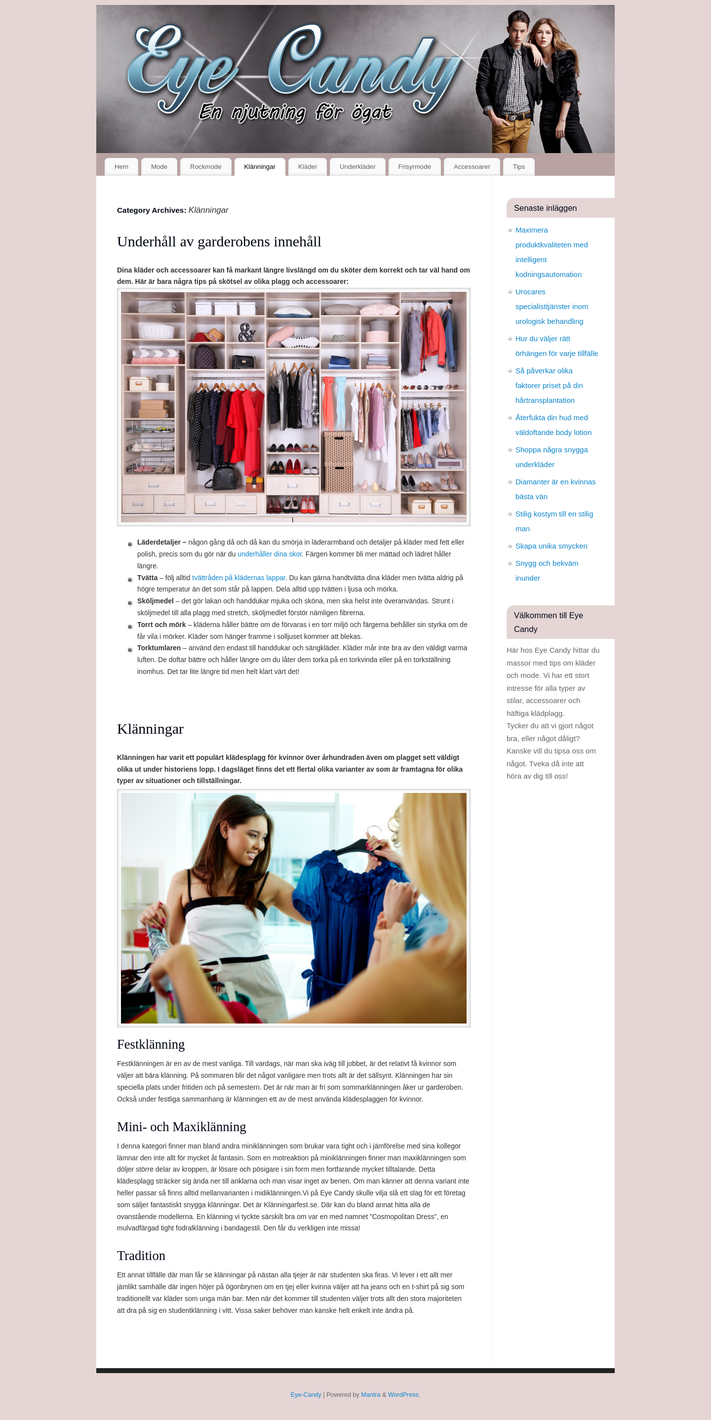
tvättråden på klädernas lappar (238, 578)
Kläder (307, 166)
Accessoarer (472, 166)
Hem (121, 166)
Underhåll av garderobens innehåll (219, 241)
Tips (519, 166)
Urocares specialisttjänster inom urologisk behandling (552, 306)
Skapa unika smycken (551, 546)
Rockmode (206, 166)
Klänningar (260, 166)
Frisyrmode (415, 166)
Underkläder (357, 166)
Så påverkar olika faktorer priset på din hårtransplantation (549, 385)
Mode (159, 166)
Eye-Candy (306, 1394)
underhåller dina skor (269, 554)
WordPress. (404, 1394)
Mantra (370, 1394)
